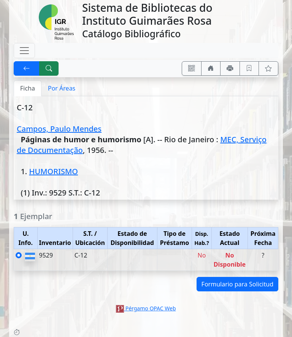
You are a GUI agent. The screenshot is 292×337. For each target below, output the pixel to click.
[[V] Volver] (27, 68)
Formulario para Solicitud (237, 284)
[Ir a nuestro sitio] (211, 68)
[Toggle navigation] (24, 50)
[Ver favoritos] (268, 68)
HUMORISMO (53, 171)
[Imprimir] (230, 68)
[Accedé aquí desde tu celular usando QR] (192, 68)
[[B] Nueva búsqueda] (49, 68)
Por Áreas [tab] (61, 88)
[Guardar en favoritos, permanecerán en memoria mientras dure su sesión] (249, 68)
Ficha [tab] (27, 88)
